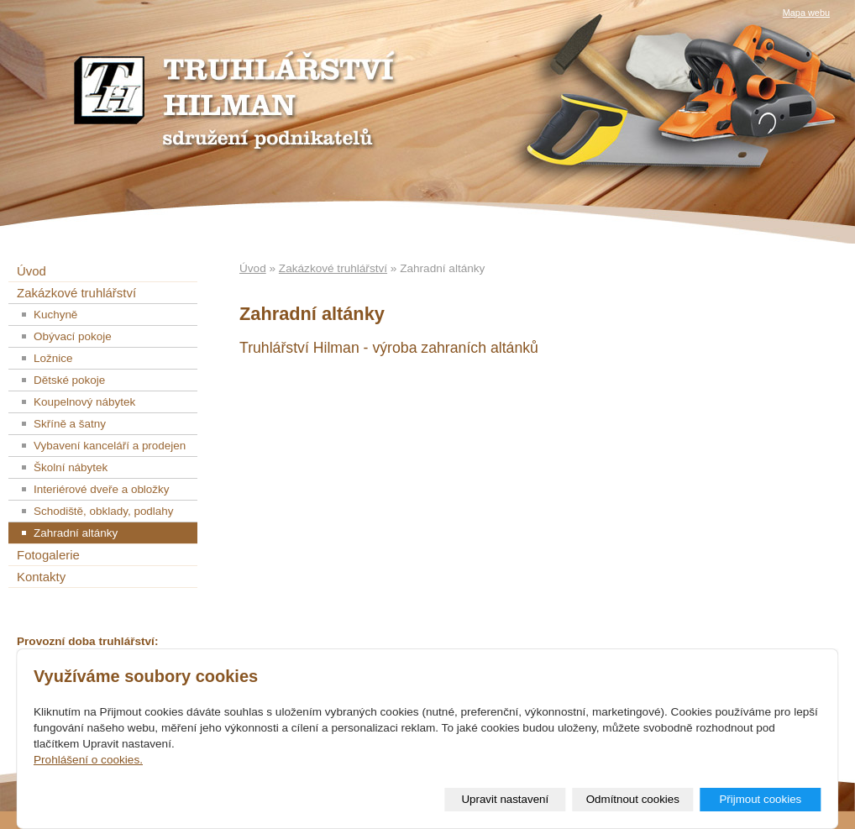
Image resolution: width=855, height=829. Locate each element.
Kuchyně (55, 314)
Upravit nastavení (504, 799)
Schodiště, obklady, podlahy (104, 511)
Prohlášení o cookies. (88, 759)
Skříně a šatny (70, 423)
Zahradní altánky (76, 533)
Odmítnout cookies (632, 799)
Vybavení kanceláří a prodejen (110, 445)
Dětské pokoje (69, 380)
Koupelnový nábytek (84, 402)
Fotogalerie (48, 555)
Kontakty (41, 576)
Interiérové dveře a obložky (102, 489)
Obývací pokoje (73, 336)
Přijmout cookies (760, 799)
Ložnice (53, 358)
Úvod (252, 268)
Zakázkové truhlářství (333, 268)
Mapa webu (806, 13)
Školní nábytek (71, 467)
